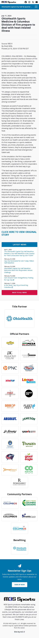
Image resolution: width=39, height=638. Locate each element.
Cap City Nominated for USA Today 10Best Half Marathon (19, 261)
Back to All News (19, 292)
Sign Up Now (19, 585)
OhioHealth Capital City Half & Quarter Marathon (17, 7)
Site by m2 (19, 632)
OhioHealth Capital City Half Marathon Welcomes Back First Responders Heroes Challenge (19, 269)
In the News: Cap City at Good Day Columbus (19, 285)
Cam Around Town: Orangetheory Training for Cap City (19, 278)
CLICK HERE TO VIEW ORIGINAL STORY (19, 233)
